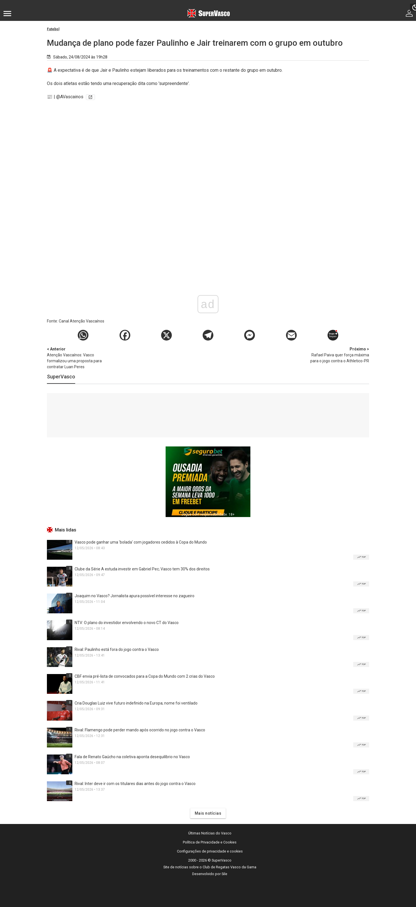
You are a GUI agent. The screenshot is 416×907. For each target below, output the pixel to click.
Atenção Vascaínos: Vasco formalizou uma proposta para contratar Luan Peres (76, 357)
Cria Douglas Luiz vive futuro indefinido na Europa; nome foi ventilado (136, 703)
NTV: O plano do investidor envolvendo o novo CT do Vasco (127, 622)
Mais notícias (208, 813)
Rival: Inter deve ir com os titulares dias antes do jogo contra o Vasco (135, 783)
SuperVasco (61, 377)
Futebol (53, 29)
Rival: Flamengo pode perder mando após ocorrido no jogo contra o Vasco (140, 730)
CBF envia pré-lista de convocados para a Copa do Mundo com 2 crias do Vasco (145, 676)
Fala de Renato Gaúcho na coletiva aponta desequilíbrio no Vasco (132, 757)
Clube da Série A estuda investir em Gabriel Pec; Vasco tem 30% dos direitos (142, 569)
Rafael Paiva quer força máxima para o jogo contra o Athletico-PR (339, 354)
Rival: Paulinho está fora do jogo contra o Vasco (117, 649)
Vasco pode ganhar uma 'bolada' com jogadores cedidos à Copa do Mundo (141, 542)
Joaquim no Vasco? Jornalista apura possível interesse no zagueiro (134, 596)
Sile (224, 874)
